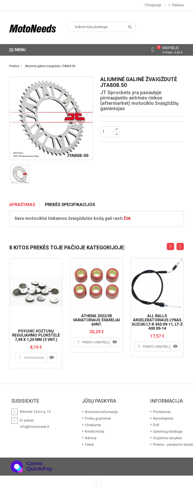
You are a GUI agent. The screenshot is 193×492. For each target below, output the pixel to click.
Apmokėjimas (162, 418)
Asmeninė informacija (101, 412)
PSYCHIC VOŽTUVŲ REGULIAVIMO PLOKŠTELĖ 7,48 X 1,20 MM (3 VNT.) (36, 335)
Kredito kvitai (94, 431)
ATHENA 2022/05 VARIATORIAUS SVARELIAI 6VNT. (96, 320)
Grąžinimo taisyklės (167, 438)
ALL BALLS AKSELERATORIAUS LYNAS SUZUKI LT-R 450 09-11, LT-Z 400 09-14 (157, 322)
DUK (155, 425)
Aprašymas (22, 205)
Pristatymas (161, 412)
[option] (19, 174)
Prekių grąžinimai (97, 418)
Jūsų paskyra (99, 401)
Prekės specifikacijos (70, 205)
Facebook (96, 482)
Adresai (90, 438)
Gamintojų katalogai (167, 431)
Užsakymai (92, 425)
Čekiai (89, 444)
